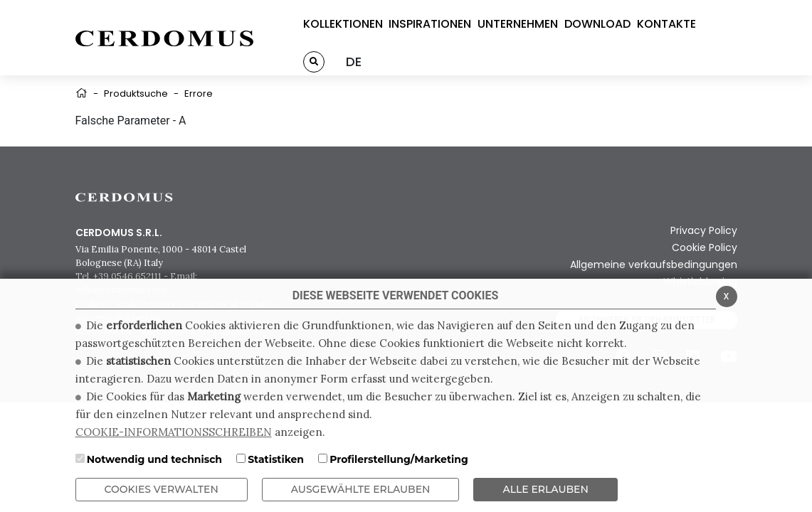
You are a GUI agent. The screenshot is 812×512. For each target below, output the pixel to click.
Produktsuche (136, 93)
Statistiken (276, 459)
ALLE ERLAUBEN (545, 489)
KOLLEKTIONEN (343, 24)
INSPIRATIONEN (430, 24)
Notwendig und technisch (154, 459)
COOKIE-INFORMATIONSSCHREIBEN (173, 432)
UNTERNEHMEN (518, 24)
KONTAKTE (666, 24)
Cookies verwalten (161, 489)
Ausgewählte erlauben (361, 489)
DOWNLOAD (597, 24)
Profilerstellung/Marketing (398, 459)
